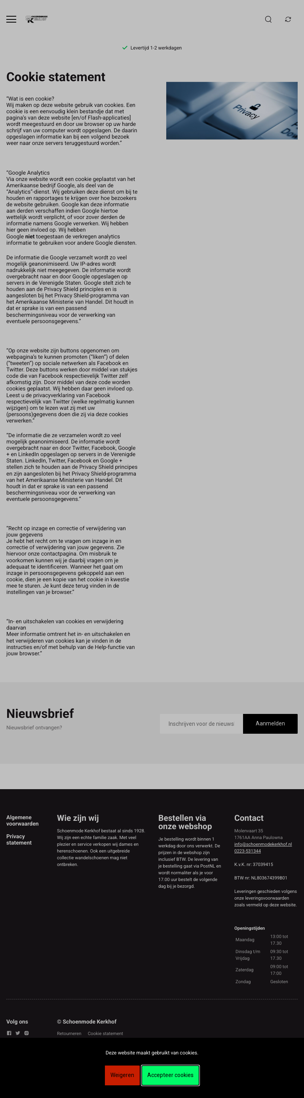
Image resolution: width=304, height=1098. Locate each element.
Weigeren (122, 1075)
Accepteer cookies (170, 1075)
